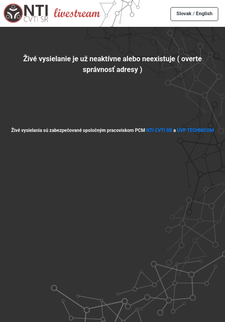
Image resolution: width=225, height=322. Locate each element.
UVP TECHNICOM (195, 130)
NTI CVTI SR (159, 130)
